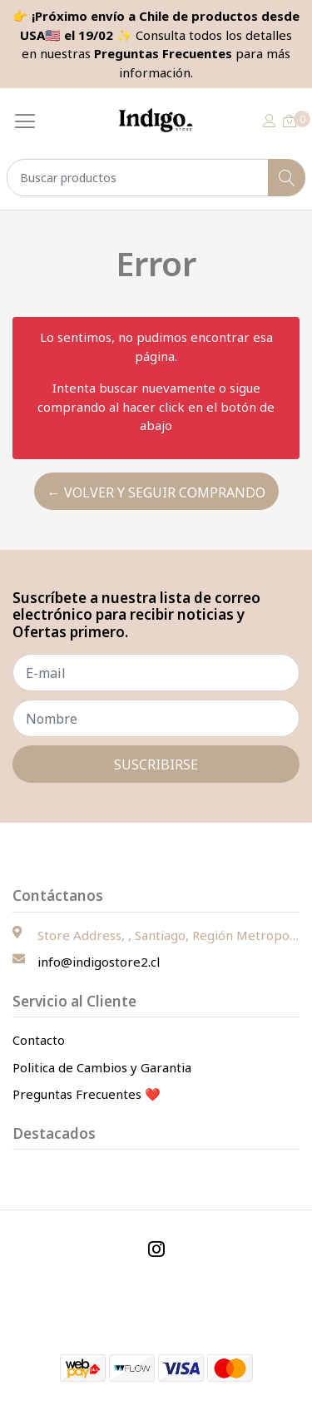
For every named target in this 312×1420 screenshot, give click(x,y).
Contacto (38, 1040)
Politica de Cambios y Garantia (101, 1067)
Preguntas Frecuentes (163, 53)
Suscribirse (156, 764)
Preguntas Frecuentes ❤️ (86, 1094)
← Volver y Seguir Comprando (156, 492)
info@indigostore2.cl (98, 961)
